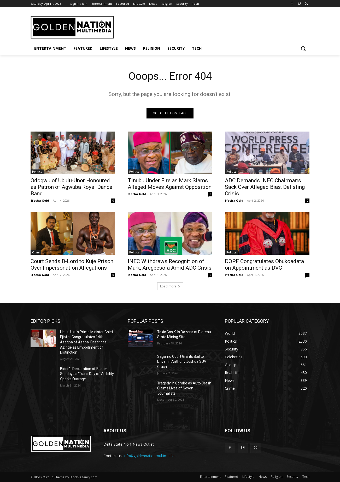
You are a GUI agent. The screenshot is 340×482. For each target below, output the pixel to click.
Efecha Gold (40, 200)
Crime (35, 252)
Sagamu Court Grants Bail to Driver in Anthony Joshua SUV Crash (181, 361)
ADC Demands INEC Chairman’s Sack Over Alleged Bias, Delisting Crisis (265, 187)
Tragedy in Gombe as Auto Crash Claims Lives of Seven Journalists (184, 388)
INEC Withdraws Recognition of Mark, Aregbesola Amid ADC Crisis (170, 264)
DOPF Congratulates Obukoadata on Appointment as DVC (264, 264)
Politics (37, 171)
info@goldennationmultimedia (149, 455)
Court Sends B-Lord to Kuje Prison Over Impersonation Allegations (72, 264)
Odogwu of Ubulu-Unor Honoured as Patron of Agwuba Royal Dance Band (71, 187)
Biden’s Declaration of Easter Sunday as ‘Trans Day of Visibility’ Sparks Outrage (87, 374)
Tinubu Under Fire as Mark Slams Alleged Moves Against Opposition (170, 183)
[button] (303, 48)
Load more (170, 286)
